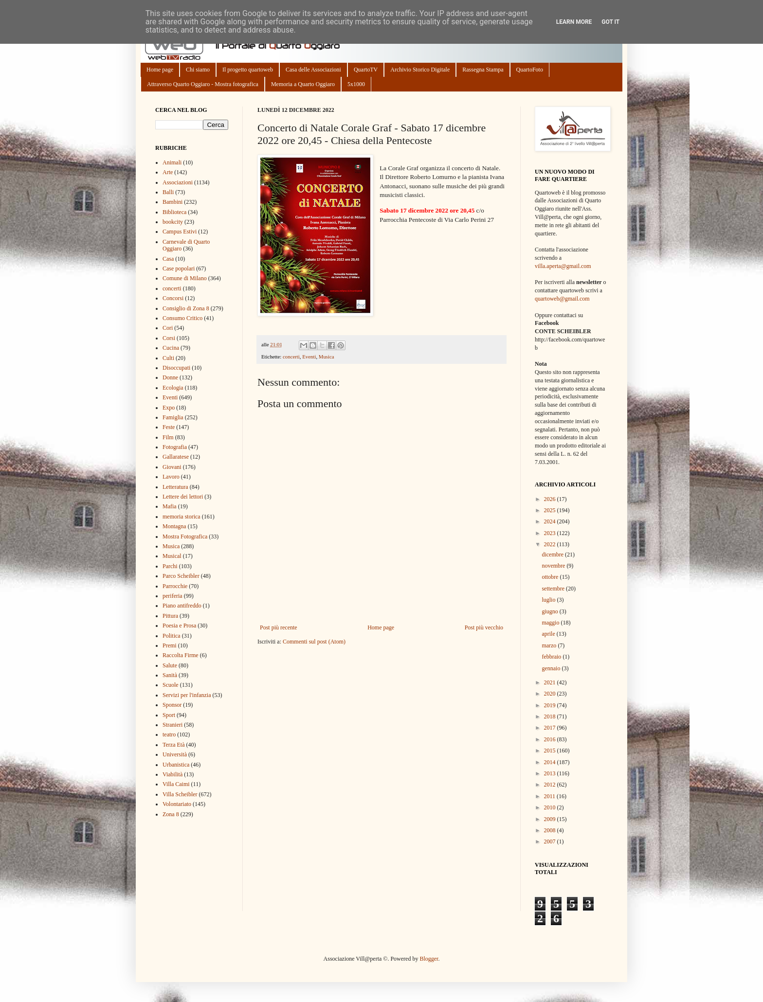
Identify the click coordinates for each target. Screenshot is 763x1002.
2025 (550, 510)
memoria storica (181, 516)
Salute (170, 665)
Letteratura (175, 486)
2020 (550, 693)
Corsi (169, 338)
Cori (168, 327)
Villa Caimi (176, 784)
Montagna (174, 526)
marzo (550, 645)
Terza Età (173, 744)
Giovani (172, 467)
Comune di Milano (185, 278)
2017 (550, 727)
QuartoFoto (529, 69)
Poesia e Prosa (179, 625)
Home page (159, 69)
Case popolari (179, 268)
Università (175, 754)
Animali (172, 162)
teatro (169, 734)
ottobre (551, 576)
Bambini (172, 201)
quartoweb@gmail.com (562, 298)
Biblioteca (174, 212)
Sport (169, 715)
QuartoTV (366, 69)
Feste (169, 427)
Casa (168, 258)
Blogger (428, 958)
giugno (550, 611)
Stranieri (172, 724)
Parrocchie (175, 586)
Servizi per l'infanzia (187, 695)
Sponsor (172, 704)
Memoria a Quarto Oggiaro (303, 84)
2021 (550, 682)
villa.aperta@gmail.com (563, 266)
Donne (170, 377)
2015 (550, 750)
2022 (550, 544)
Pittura (170, 615)
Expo (169, 407)
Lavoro (171, 476)
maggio (551, 622)
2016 (550, 739)
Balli (168, 192)
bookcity (173, 221)
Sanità (170, 675)
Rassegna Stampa (482, 69)
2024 (550, 521)
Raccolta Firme (181, 655)
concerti (291, 356)
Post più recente (278, 627)
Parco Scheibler (181, 576)
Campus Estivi (180, 231)
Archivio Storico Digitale (420, 69)
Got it (610, 21)
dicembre (553, 554)
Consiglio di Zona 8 (186, 308)
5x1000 (356, 84)
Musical (172, 556)
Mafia (170, 506)
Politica (172, 635)
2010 (550, 807)
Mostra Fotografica (185, 536)
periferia (172, 595)
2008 (550, 830)
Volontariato (177, 804)
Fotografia (175, 447)
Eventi (309, 356)
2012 (550, 784)
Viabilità (172, 774)
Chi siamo (198, 69)
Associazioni (178, 182)
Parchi (170, 566)
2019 (550, 705)
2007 (550, 841)
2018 (550, 716)
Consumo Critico (182, 318)
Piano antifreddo (182, 605)
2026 (550, 499)
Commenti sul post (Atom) (314, 641)
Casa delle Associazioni (313, 69)
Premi (170, 645)
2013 (550, 773)
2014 (550, 762)
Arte (168, 172)
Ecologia (173, 387)
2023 (550, 533)
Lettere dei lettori (183, 496)
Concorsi (173, 298)
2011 (550, 796)
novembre (554, 565)
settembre (554, 588)
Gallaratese (176, 456)
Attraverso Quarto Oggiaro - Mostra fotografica (202, 84)
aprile (549, 633)
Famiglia (173, 417)
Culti (168, 358)
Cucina (171, 347)
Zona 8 (171, 814)
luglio (549, 599)
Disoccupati (176, 367)
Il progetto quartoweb (247, 69)
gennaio (552, 668)
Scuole (171, 684)
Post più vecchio (484, 627)
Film (168, 437)
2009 (550, 819)
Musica (326, 356)
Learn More (574, 21)
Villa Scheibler (180, 794)
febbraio (552, 656)
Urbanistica (176, 764)
